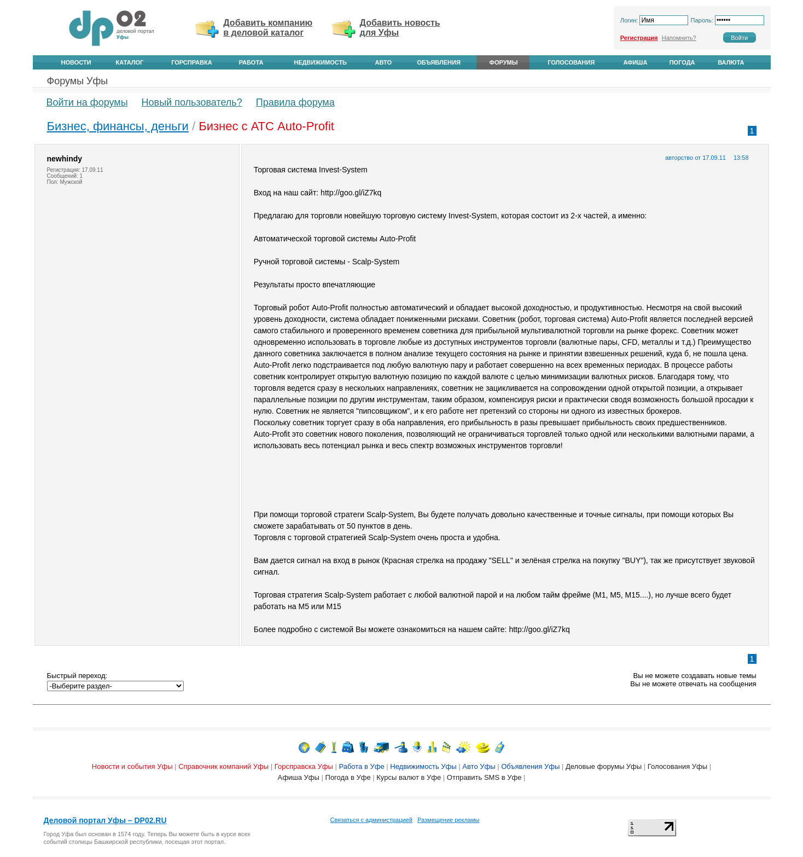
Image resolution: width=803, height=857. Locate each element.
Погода (682, 62)
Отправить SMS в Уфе (484, 777)
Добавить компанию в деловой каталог (267, 27)
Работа (251, 62)
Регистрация (639, 37)
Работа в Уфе (361, 766)
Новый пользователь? (192, 102)
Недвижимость (320, 62)
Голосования (571, 62)
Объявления (439, 62)
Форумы (504, 62)
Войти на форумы (87, 102)
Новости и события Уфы (132, 766)
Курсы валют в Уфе (408, 777)
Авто (383, 62)
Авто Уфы (478, 766)
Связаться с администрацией (371, 820)
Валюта (731, 62)
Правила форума (295, 102)
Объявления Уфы (530, 766)
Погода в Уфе (348, 777)
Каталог (130, 62)
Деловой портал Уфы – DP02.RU (105, 820)
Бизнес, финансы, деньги (118, 126)
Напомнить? (679, 37)
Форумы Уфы (77, 81)
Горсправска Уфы (304, 766)
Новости (76, 62)
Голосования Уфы (677, 766)
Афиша (635, 62)
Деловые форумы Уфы (604, 766)
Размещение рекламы (448, 820)
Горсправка (191, 62)
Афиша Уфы (298, 777)
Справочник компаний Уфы (223, 766)
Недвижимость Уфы (423, 766)
